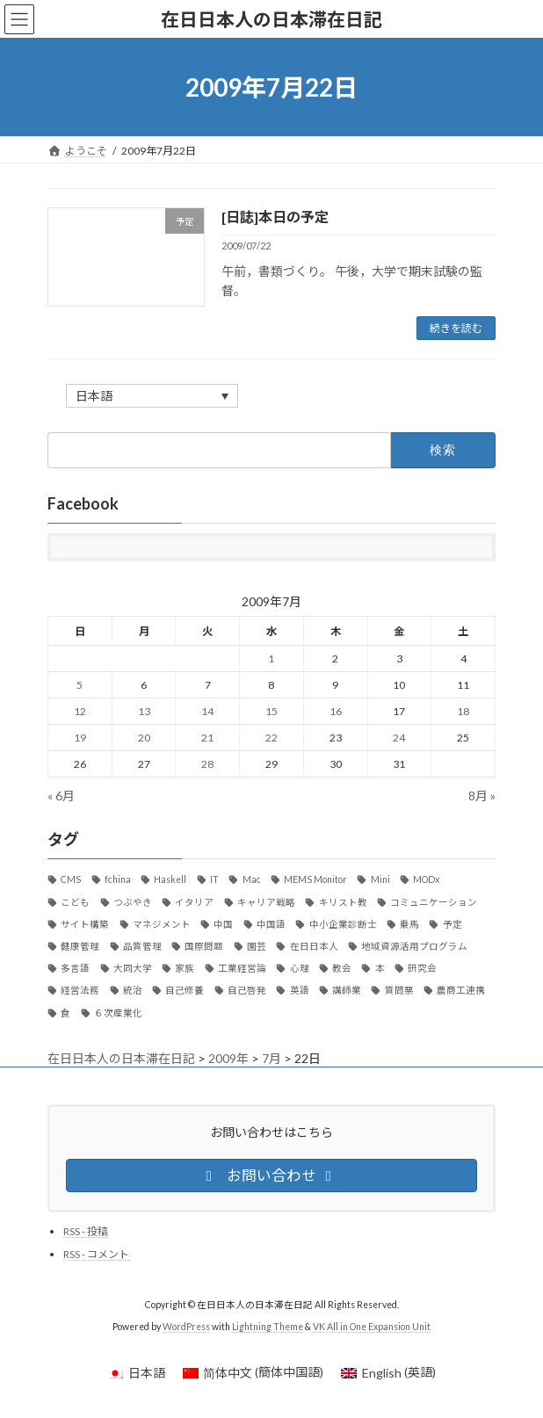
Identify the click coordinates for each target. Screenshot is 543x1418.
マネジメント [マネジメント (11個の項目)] (162, 924)
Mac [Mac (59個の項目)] (252, 880)
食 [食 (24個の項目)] (65, 1013)
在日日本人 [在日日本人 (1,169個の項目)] (314, 946)
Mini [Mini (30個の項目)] (380, 880)
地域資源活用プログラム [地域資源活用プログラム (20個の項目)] (414, 946)
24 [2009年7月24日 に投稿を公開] (399, 738)
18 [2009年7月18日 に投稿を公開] (463, 712)
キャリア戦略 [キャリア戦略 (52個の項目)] (266, 902)
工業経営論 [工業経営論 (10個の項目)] (242, 968)
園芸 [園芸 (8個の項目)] (256, 946)
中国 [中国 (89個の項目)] (223, 924)
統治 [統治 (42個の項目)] (132, 991)
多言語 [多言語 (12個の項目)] (75, 968)
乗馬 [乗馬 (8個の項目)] (409, 924)
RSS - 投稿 (85, 1231)
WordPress (186, 1326)
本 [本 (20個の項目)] (380, 968)
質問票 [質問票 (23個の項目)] (399, 991)
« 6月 (61, 795)
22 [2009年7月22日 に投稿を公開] (271, 738)
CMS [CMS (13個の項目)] (71, 880)
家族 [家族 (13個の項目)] (184, 968)
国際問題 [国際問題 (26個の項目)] (204, 946)
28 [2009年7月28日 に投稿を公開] (207, 764)
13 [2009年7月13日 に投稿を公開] (144, 712)
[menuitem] (152, 396)
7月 (271, 1058)
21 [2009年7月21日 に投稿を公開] (207, 738)
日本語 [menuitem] (94, 396)
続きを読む (456, 328)
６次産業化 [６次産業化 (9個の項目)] (118, 1013)
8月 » (482, 795)
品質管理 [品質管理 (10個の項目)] (142, 946)
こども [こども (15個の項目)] (75, 902)
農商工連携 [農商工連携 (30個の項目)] (461, 991)
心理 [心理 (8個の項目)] (299, 968)
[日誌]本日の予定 (275, 216)
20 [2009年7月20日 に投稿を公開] (144, 738)
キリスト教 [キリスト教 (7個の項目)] (343, 902)
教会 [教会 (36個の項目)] (341, 968)
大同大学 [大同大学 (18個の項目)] (132, 968)
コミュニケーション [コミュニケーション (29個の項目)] (433, 902)
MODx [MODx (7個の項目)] (426, 880)
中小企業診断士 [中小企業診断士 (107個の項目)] (343, 924)
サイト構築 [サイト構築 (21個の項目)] (85, 924)
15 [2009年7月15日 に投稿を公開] (271, 712)
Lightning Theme (267, 1326)
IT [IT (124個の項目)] (214, 880)
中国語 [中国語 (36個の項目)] (271, 924)
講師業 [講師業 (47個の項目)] (346, 991)
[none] (152, 396)
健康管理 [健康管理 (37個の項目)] (80, 946)
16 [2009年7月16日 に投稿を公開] (335, 712)
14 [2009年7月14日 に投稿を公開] (207, 712)
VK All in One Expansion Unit (372, 1326)
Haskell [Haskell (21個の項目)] (170, 880)
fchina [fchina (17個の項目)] (118, 880)
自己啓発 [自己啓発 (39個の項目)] (247, 991)
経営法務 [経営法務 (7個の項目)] (80, 991)
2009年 (228, 1058)
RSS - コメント (96, 1254)
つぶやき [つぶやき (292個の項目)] (132, 902)
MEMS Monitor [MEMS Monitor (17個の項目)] (315, 880)
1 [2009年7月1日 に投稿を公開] (271, 659)
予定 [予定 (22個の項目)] (452, 924)
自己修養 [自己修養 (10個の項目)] (184, 991)
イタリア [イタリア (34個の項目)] (194, 902)
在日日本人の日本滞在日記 (121, 1058)
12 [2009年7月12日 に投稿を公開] (80, 712)
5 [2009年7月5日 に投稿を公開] (79, 685)
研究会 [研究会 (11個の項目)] (422, 968)
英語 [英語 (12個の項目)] (299, 991)
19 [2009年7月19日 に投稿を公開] (80, 738)
